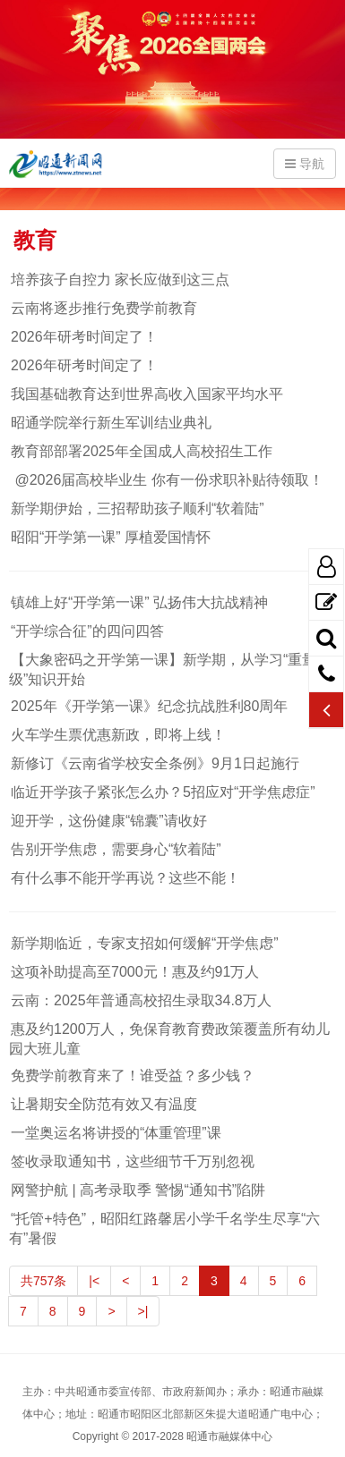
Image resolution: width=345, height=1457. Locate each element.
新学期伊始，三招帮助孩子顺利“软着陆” (136, 508)
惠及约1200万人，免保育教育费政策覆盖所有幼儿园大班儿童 (169, 1038)
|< (94, 1281)
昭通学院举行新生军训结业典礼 (110, 422)
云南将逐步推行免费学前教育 (103, 308)
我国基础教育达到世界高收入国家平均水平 (146, 394)
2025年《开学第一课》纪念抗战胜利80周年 (148, 706)
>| (143, 1311)
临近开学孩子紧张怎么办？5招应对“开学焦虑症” (162, 792)
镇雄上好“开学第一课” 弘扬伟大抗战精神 (138, 602)
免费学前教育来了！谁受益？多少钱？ (131, 1075)
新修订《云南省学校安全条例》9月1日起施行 (154, 763)
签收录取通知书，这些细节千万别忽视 (131, 1161)
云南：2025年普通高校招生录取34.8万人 (140, 1000)
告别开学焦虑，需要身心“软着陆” (115, 849)
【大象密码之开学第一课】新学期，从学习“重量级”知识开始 (162, 669)
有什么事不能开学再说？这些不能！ (124, 877)
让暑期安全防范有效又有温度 (103, 1104)
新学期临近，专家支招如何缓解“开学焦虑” (144, 943)
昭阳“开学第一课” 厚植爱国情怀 (110, 537)
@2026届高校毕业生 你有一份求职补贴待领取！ (166, 479)
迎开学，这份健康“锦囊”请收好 (108, 820)
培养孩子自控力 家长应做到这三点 (119, 279)
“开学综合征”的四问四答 (86, 631)
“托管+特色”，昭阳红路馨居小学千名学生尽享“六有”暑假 (164, 1228)
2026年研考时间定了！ (83, 336)
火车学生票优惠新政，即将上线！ (117, 734)
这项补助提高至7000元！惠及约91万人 (134, 971)
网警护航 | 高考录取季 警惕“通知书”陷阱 (137, 1190)
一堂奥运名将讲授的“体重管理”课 (115, 1132)
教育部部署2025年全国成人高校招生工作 (140, 451)
